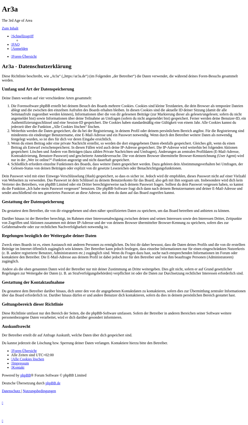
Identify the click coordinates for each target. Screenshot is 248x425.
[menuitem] (15, 44)
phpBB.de (53, 383)
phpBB (25, 375)
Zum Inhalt (10, 28)
